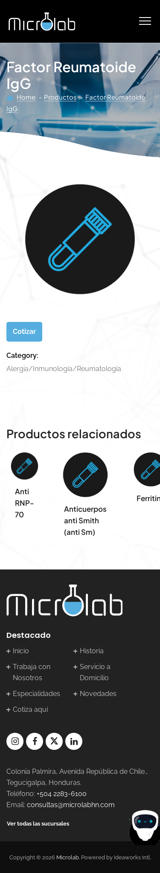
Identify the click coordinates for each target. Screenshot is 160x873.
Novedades (98, 694)
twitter (54, 741)
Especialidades (36, 694)
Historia (92, 651)
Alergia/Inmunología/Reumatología (63, 369)
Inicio (21, 651)
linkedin (74, 741)
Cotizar (24, 331)
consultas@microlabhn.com (71, 805)
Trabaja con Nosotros (31, 672)
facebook (35, 741)
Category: (22, 355)
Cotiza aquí (30, 709)
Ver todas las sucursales (38, 823)
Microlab (67, 857)
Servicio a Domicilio (95, 672)
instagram (15, 741)
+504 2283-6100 (62, 794)
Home (26, 97)
